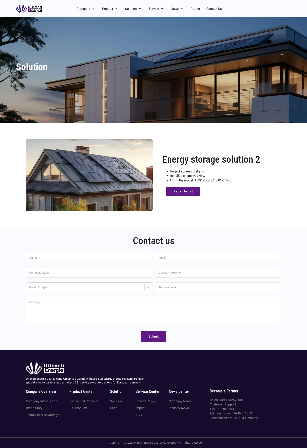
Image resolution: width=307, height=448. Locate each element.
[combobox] (29, 289)
